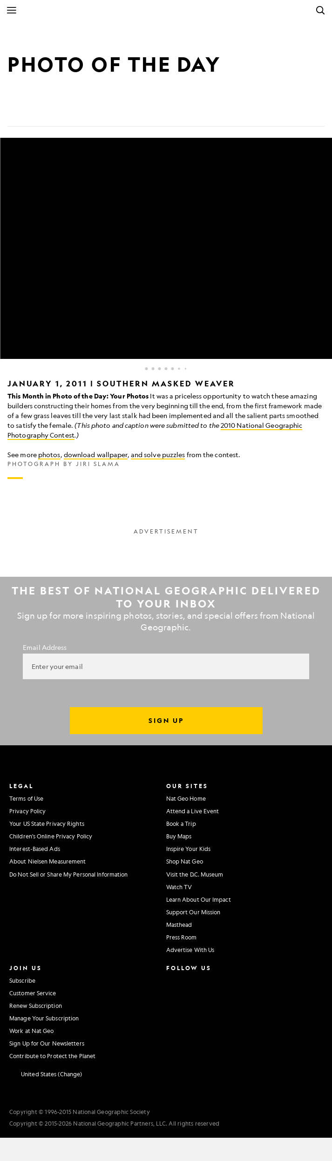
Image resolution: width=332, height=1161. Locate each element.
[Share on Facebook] (14, 111)
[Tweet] (37, 111)
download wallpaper (96, 454)
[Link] (82, 111)
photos (49, 454)
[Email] (59, 111)
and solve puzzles (158, 454)
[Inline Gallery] (166, 308)
